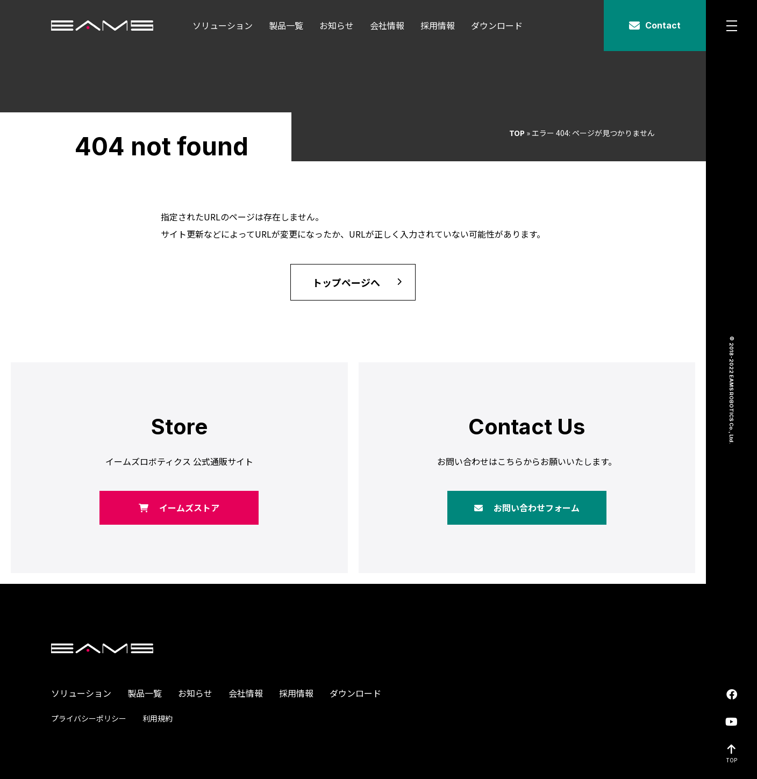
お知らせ (336, 25)
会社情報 (387, 25)
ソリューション (222, 25)
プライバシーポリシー (88, 718)
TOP (517, 132)
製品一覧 (286, 25)
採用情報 (437, 25)
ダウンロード (497, 25)
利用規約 (157, 718)
